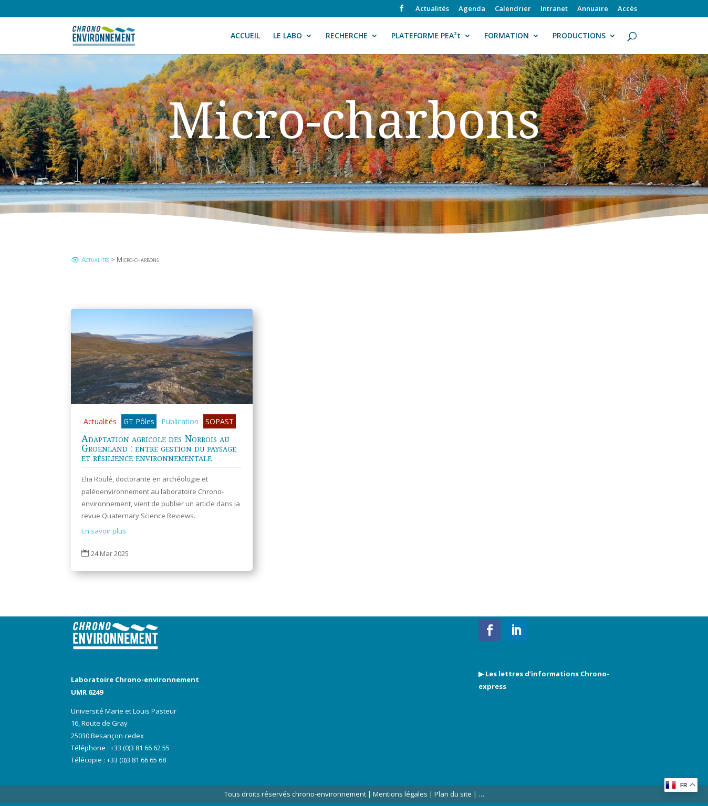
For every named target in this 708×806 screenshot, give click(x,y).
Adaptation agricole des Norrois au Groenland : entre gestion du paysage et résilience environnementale (158, 448)
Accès (627, 9)
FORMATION (506, 36)
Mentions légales (400, 794)
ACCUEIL (245, 36)
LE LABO (287, 36)
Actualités (432, 9)
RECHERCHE (347, 36)
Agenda (472, 9)
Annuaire (592, 9)
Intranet (554, 9)
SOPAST (219, 421)
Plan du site (452, 794)
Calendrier (513, 9)
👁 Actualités (90, 259)
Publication (180, 421)
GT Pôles (138, 421)
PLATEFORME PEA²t (426, 36)
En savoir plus (103, 531)
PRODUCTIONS (579, 36)
